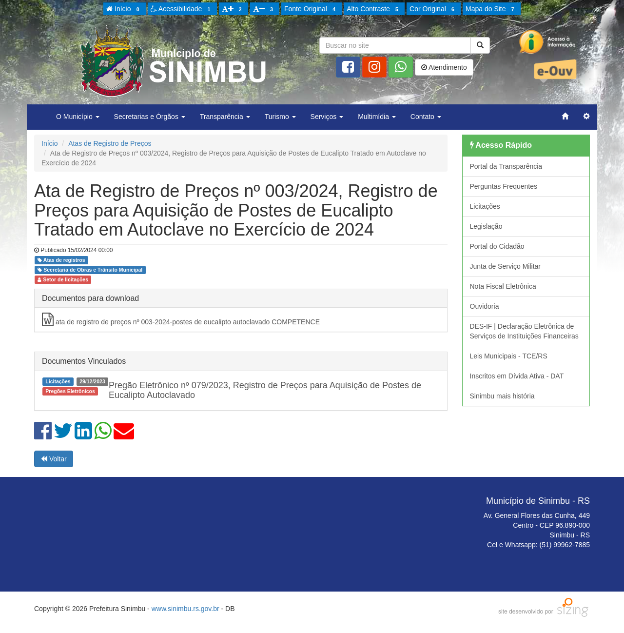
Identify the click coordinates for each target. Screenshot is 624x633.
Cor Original (433, 9)
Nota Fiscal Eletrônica (503, 286)
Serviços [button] (327, 116)
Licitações (485, 206)
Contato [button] (425, 116)
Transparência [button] (225, 116)
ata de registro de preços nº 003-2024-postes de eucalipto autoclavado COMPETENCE (181, 319)
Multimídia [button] (377, 116)
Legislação (486, 226)
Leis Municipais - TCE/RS (508, 356)
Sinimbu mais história (502, 396)
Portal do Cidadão (497, 246)
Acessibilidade (182, 9)
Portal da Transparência (506, 166)
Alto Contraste (374, 9)
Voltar (53, 459)
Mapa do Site (491, 9)
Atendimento (444, 67)
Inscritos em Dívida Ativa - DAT (517, 376)
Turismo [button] (280, 116)
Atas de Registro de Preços (109, 143)
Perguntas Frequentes (504, 186)
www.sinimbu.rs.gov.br (185, 609)
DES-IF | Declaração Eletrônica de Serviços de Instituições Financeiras (524, 331)
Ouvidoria (484, 306)
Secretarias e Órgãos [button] (149, 116)
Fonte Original (311, 9)
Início (124, 9)
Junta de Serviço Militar (505, 266)
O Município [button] (77, 116)
